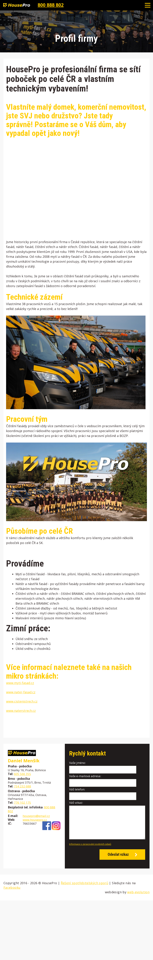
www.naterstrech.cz (21, 711)
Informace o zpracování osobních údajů (90, 844)
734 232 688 (22, 786)
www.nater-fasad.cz (20, 692)
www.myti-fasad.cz (20, 683)
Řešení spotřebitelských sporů (84, 883)
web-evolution (138, 892)
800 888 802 (51, 5)
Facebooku (11, 887)
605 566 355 (22, 774)
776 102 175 (22, 803)
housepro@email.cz (36, 816)
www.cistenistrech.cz (21, 701)
